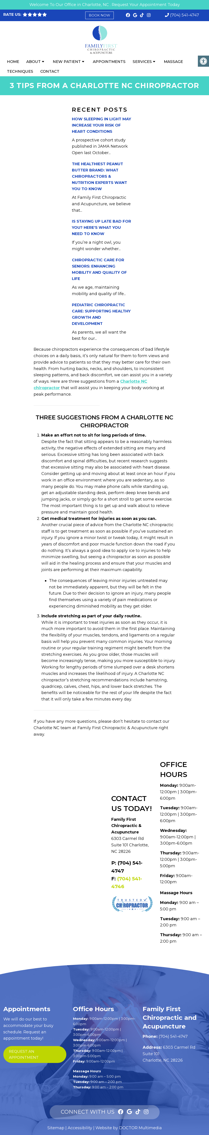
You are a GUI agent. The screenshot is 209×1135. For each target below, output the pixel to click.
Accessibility (80, 1127)
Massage (173, 61)
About (33, 61)
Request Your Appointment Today (146, 4)
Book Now (99, 15)
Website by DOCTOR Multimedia (128, 1127)
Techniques (20, 71)
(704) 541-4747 (184, 15)
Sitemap (55, 1127)
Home (13, 61)
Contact (49, 71)
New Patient (67, 61)
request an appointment (24, 1054)
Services (142, 61)
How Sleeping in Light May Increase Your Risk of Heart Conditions (101, 125)
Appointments (109, 61)
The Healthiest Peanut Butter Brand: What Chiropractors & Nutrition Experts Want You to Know (99, 176)
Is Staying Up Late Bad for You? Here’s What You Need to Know (101, 227)
